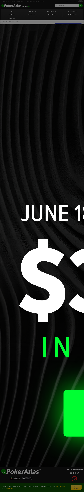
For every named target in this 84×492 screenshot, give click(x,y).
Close (82, 25)
